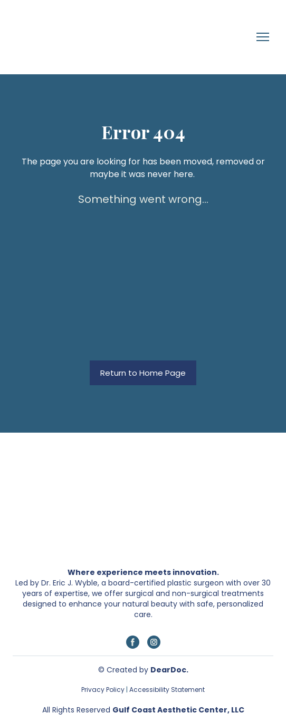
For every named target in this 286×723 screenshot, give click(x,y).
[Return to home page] (49, 37)
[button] (143, 373)
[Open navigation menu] (262, 36)
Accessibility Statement (166, 689)
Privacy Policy (103, 689)
